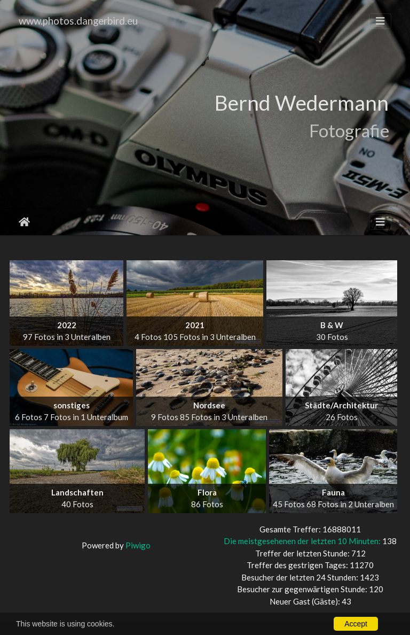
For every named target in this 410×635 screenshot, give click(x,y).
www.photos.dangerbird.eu (78, 20)
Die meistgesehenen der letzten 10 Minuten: (303, 541)
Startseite (24, 221)
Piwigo (138, 545)
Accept (355, 623)
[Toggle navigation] (380, 21)
